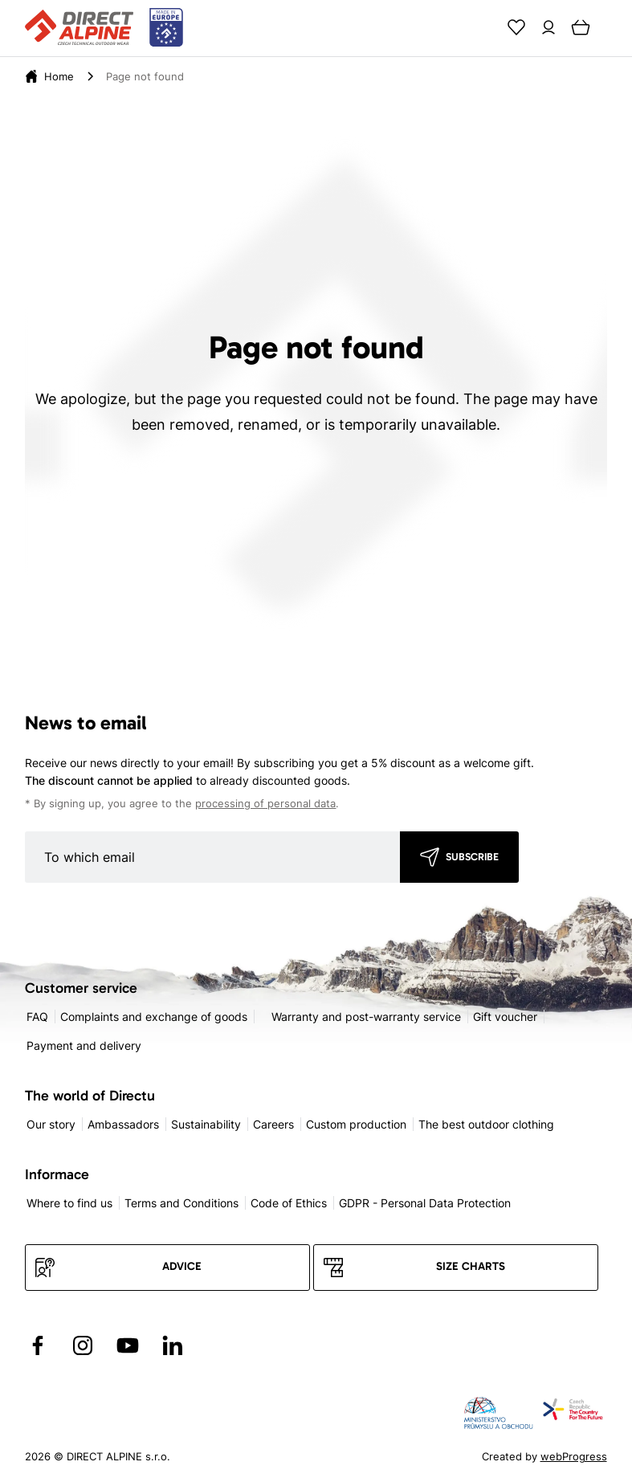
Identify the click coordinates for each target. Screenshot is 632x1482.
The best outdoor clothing (486, 1124)
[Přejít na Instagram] (83, 1345)
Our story (51, 1124)
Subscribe (472, 857)
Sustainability (206, 1124)
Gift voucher (505, 1016)
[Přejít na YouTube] (128, 1345)
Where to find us (69, 1203)
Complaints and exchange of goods (153, 1016)
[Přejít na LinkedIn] (173, 1345)
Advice (182, 1266)
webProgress (573, 1456)
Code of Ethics (289, 1203)
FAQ (37, 1016)
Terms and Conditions (181, 1203)
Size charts (470, 1266)
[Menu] (612, 27)
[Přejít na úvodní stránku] (104, 28)
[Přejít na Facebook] (38, 1345)
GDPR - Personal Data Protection (425, 1203)
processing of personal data (265, 804)
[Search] (484, 27)
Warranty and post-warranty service (366, 1016)
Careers (273, 1124)
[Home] (59, 76)
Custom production (356, 1124)
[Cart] (580, 27)
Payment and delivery (84, 1045)
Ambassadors (123, 1124)
